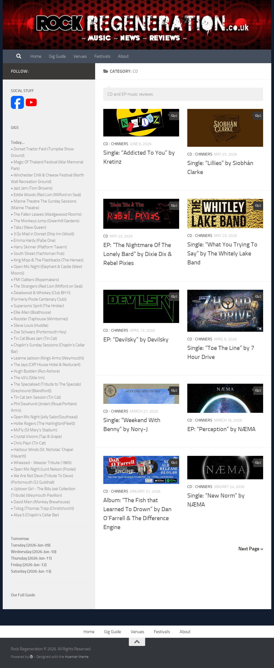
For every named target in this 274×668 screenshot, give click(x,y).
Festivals (102, 56)
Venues (80, 56)
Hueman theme (77, 657)
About (123, 56)
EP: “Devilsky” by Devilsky (136, 339)
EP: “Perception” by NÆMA (221, 429)
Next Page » (250, 549)
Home (35, 56)
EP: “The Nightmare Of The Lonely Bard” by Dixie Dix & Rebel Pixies (137, 254)
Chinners (119, 144)
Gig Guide (57, 56)
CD (105, 144)
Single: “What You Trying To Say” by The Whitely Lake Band (222, 253)
